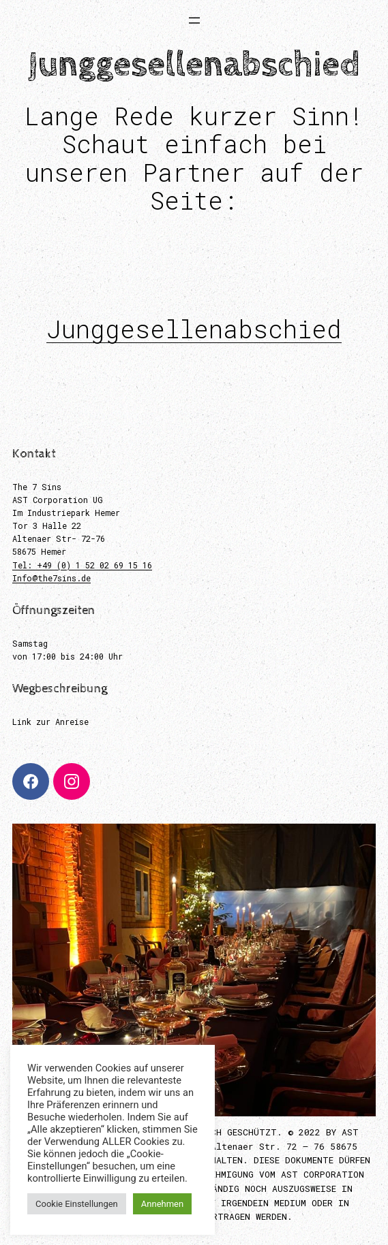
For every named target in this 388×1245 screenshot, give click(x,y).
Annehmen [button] (162, 1204)
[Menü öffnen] (194, 20)
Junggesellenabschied (194, 328)
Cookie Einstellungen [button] (76, 1204)
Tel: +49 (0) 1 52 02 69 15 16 (82, 565)
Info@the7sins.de (51, 577)
